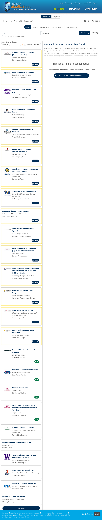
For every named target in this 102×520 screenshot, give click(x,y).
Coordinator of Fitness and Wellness (25, 370)
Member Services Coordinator (23, 470)
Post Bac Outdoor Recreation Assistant (16, 442)
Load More (21, 508)
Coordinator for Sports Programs (24, 483)
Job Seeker (46, 17)
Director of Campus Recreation (13, 497)
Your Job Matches (57, 27)
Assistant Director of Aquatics (23, 72)
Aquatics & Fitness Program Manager (15, 211)
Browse (35, 27)
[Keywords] (21, 33)
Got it (97, 514)
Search (27, 27)
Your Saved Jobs (71, 27)
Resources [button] (28, 21)
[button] (95, 33)
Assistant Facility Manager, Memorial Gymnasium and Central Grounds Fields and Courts (25, 270)
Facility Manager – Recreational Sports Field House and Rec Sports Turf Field (24, 407)
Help (87, 21)
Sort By (4, 45)
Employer (56, 17)
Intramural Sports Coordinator (23, 427)
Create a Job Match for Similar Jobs (71, 75)
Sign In (96, 21)
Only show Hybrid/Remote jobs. (15, 36)
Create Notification (33, 45)
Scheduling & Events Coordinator (24, 191)
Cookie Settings (87, 514)
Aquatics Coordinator (20, 388)
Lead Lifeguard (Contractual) (22, 310)
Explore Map (44, 27)
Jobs (10, 21)
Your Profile (18, 21)
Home (4, 21)
